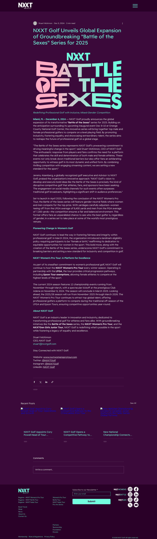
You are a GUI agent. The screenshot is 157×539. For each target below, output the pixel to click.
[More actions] (122, 23)
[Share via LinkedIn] (46, 382)
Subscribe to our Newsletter (85, 490)
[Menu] (135, 5)
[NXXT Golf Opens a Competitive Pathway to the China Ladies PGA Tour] (78, 418)
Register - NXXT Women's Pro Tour (31, 497)
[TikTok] (136, 499)
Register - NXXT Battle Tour (28, 500)
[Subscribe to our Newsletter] (91, 494)
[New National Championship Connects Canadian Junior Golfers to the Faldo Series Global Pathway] (118, 418)
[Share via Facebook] (34, 382)
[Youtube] (136, 505)
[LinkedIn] (136, 494)
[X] (130, 505)
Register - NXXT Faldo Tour (28, 502)
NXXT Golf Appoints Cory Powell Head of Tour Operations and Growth (38, 433)
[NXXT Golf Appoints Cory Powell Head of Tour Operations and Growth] (39, 418)
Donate (55, 532)
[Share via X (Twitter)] (40, 382)
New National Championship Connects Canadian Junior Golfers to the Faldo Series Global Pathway (117, 433)
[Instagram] (130, 489)
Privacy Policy (49, 537)
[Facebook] (136, 489)
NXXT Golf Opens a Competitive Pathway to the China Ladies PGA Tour (78, 433)
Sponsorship (57, 527)
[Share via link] (52, 382)
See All (133, 403)
